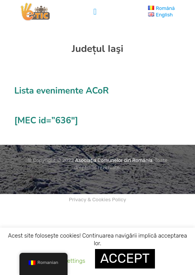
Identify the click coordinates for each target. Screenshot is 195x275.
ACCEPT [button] (125, 258)
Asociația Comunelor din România (114, 160)
